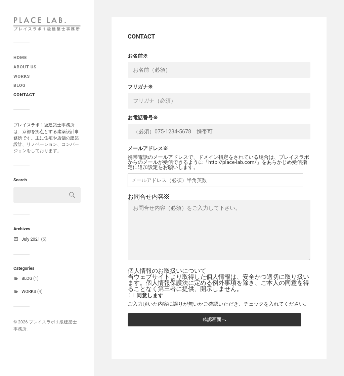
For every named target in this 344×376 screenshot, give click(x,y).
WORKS (29, 291)
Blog (19, 85)
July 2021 (31, 239)
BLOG (27, 278)
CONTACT (24, 94)
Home (20, 57)
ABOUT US (25, 66)
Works (21, 76)
